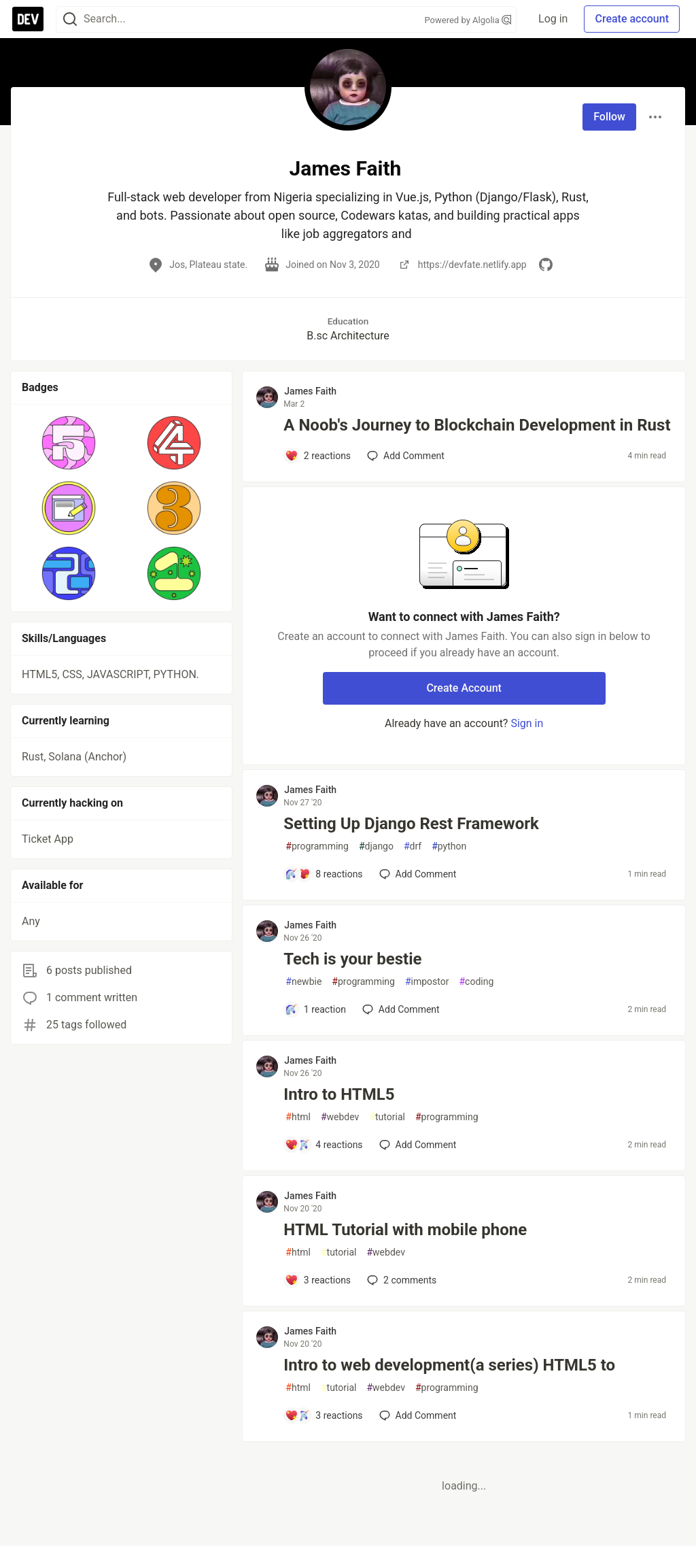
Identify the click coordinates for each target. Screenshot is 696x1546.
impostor (427, 982)
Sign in (526, 723)
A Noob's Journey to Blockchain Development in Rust (476, 425)
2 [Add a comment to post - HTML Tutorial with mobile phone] (400, 1280)
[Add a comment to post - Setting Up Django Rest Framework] (323, 874)
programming (317, 846)
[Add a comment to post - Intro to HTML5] (323, 1144)
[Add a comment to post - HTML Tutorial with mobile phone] (318, 1280)
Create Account (464, 688)
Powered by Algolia (468, 20)
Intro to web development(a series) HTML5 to (449, 1365)
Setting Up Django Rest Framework (411, 823)
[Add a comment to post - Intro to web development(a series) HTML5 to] (323, 1415)
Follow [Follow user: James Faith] (609, 116)
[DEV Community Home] (28, 19)
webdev (340, 1117)
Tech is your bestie (352, 959)
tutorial (387, 1117)
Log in (553, 18)
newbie (303, 982)
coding (476, 982)
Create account (632, 18)
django (376, 846)
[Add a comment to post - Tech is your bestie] (315, 1009)
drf (412, 846)
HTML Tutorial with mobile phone (405, 1229)
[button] (69, 443)
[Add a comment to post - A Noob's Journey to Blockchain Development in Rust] (318, 455)
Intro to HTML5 (338, 1094)
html (298, 1117)
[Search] (70, 19)
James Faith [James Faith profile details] (310, 391)
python (449, 846)
